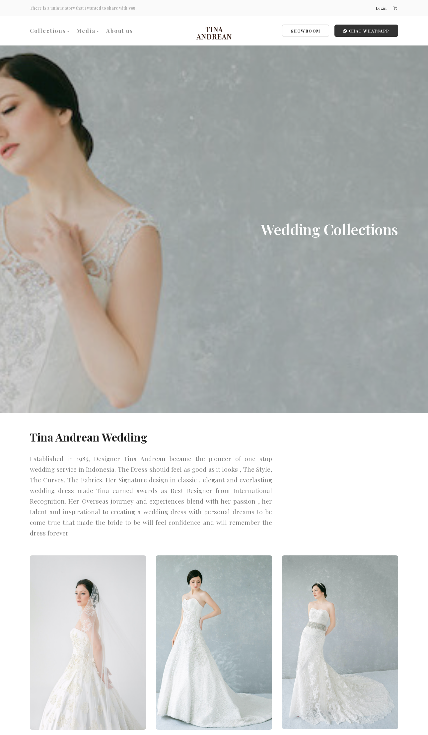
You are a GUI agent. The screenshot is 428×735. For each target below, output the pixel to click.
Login (381, 8)
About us (119, 30)
